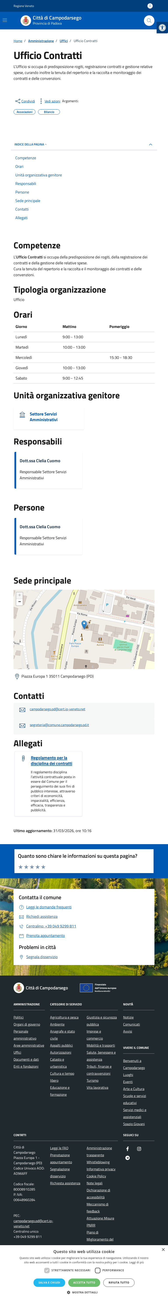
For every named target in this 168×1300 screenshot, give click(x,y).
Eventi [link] (128, 1081)
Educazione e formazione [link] (60, 1091)
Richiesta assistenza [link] (65, 1183)
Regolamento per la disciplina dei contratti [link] (51, 760)
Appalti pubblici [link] (61, 1045)
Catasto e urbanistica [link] (58, 1063)
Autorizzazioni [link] (60, 1052)
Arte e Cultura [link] (133, 1088)
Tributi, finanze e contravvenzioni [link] (99, 1070)
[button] (84, 1292)
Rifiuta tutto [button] (118, 1282)
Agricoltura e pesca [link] (64, 1017)
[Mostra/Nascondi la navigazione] (4, 20)
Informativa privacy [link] (101, 1169)
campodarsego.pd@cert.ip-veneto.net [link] (57, 709)
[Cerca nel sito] (149, 20)
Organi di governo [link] (27, 1024)
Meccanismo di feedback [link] (97, 1208)
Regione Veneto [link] (24, 6)
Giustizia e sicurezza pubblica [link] (102, 1021)
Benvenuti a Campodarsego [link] (134, 1064)
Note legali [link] (95, 1183)
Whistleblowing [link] (98, 1162)
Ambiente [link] (57, 1024)
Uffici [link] (17, 1052)
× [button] (163, 1250)
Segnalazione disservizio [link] (60, 1172)
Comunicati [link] (131, 1024)
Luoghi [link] (128, 1074)
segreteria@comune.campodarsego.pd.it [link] (59, 724)
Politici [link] (19, 1017)
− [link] (19, 602)
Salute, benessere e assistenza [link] (101, 1056)
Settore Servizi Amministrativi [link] (44, 417)
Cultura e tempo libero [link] (62, 1077)
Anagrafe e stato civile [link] (62, 1035)
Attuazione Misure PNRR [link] (100, 1222)
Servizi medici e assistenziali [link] (134, 1113)
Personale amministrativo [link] (25, 1035)
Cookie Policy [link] (96, 1176)
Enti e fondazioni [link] (26, 1066)
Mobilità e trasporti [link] (101, 1045)
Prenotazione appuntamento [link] (61, 1158)
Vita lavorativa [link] (97, 1087)
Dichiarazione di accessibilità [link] (98, 1193)
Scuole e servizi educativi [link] (134, 1099)
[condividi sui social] (25, 101)
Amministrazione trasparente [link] (99, 1151)
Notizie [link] (128, 1017)
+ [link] (19, 595)
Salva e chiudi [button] (49, 1282)
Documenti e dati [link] (26, 1059)
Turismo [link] (92, 1080)
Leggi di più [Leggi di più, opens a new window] (136, 1262)
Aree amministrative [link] (29, 1045)
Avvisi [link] (127, 1031)
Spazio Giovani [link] (134, 1123)
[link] (162, 27)
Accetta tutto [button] (84, 1282)
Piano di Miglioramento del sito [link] (100, 1239)
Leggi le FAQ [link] (59, 1148)
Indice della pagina (30, 144)
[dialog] (84, 1272)
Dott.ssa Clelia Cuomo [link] (40, 461)
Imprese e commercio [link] (95, 1035)
